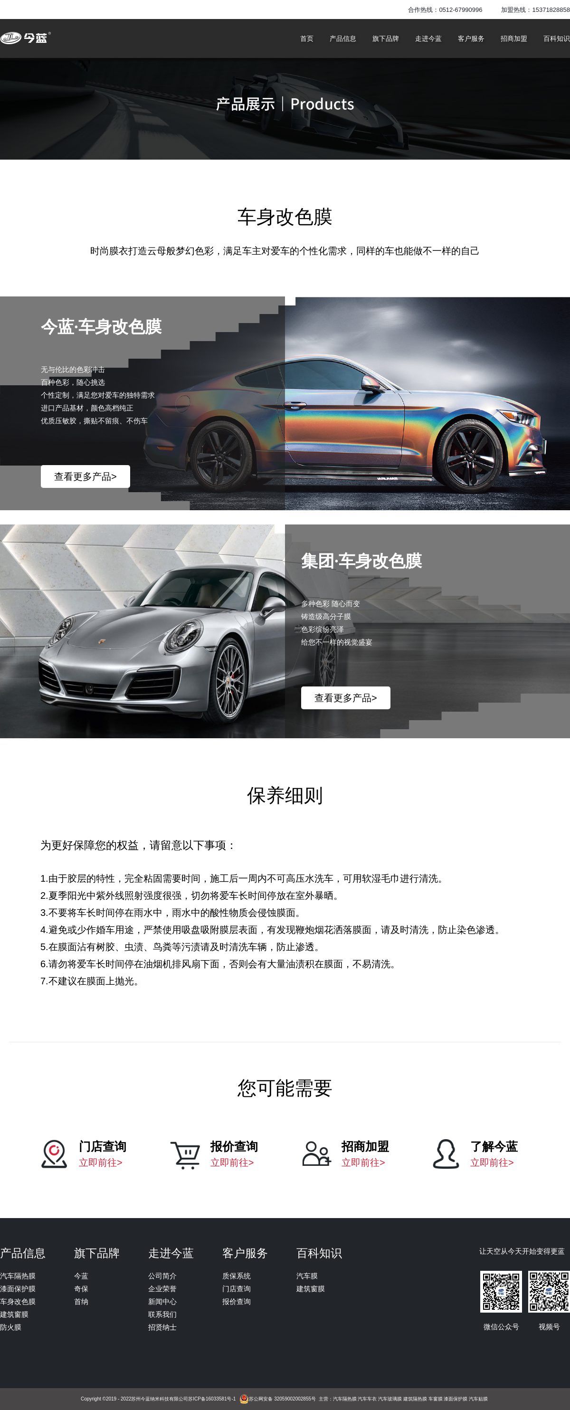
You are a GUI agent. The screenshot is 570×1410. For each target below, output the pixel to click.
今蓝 (81, 1276)
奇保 (81, 1289)
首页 (307, 38)
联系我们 (162, 1314)
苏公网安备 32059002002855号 (282, 1398)
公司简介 (162, 1276)
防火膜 (10, 1327)
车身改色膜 (18, 1301)
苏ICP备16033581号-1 (212, 1398)
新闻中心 (162, 1301)
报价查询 (236, 1301)
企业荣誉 (162, 1289)
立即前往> (101, 1162)
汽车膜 (307, 1276)
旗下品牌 (385, 38)
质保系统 (236, 1276)
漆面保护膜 (18, 1289)
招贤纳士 (162, 1327)
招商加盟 (514, 38)
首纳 (81, 1301)
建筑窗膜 (14, 1314)
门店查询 (236, 1289)
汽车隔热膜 (18, 1276)
